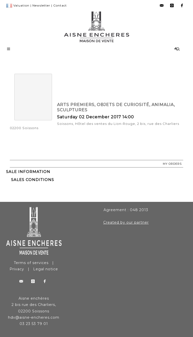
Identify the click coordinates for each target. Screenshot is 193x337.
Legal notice (45, 269)
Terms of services (31, 263)
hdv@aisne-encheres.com (33, 317)
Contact (60, 5)
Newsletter (41, 5)
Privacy (17, 269)
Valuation (21, 5)
